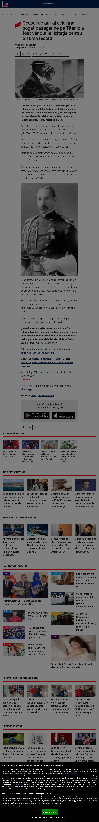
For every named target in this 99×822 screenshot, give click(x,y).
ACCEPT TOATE (49, 812)
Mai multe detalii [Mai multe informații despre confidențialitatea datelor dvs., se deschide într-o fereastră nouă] (70, 774)
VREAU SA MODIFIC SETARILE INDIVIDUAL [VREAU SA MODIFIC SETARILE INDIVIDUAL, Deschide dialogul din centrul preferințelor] (48, 817)
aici (17, 784)
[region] (49, 792)
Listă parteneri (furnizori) (11, 806)
